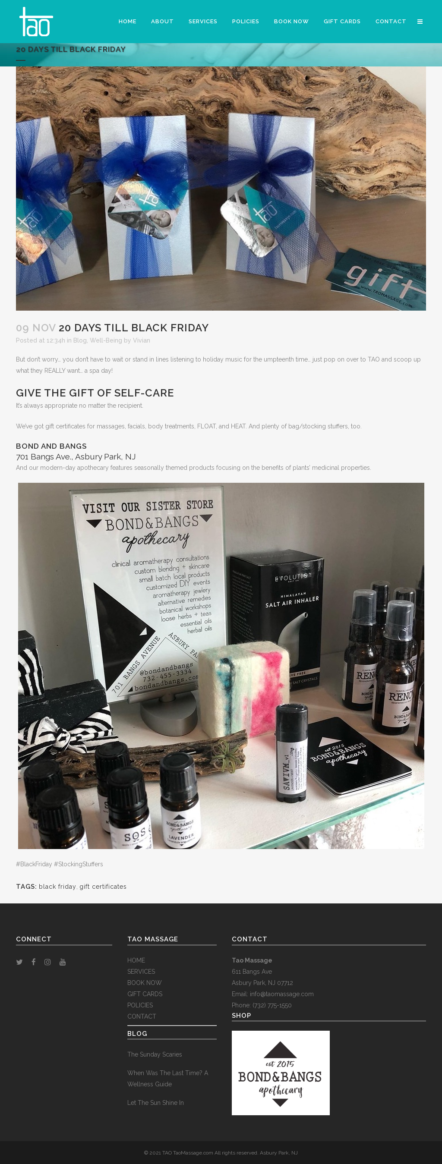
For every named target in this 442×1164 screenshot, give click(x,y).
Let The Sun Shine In (155, 1102)
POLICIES (140, 1005)
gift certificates (103, 886)
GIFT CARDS (144, 994)
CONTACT (141, 1016)
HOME (136, 960)
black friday (57, 886)
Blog (80, 340)
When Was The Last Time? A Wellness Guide (167, 1079)
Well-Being (106, 340)
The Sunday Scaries (154, 1054)
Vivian (141, 340)
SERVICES (141, 971)
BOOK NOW (144, 982)
